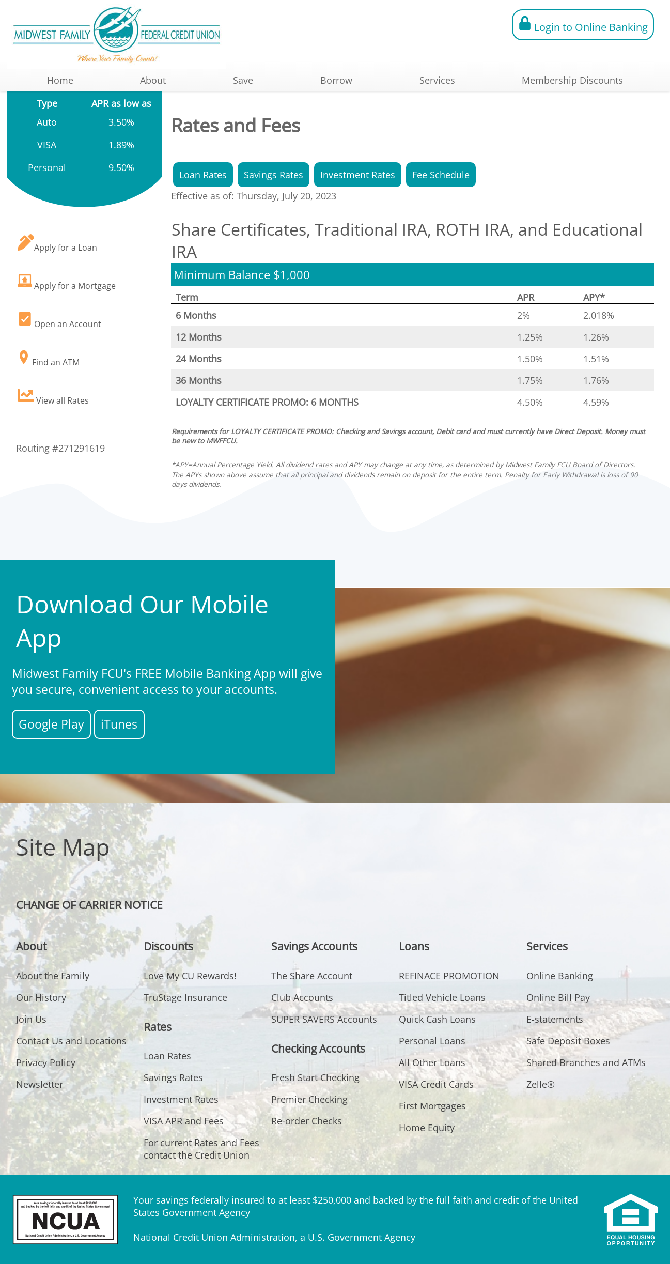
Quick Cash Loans (437, 1019)
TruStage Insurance (185, 997)
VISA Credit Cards (436, 1084)
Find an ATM (49, 358)
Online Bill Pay (558, 997)
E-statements (554, 1019)
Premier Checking (309, 1099)
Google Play (51, 724)
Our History (41, 997)
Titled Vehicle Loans (442, 997)
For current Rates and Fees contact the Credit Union (201, 1148)
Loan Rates (203, 174)
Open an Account (59, 320)
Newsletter (39, 1084)
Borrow (336, 80)
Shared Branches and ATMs (586, 1062)
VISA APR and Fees (184, 1121)
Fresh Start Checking (315, 1077)
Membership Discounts (572, 80)
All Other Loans (432, 1062)
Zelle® (540, 1084)
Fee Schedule (441, 174)
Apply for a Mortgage (67, 281)
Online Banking (559, 975)
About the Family (52, 975)
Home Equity (427, 1127)
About (153, 80)
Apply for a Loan (57, 243)
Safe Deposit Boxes (568, 1041)
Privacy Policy (45, 1062)
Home (60, 80)
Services (437, 80)
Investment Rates (357, 174)
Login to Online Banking (583, 25)
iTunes (119, 724)
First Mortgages (432, 1106)
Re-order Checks (306, 1121)
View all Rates (53, 396)
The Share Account (311, 975)
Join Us (31, 1019)
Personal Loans (432, 1041)
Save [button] (243, 80)
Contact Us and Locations (71, 1041)
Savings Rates (273, 174)
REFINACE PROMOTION (449, 975)
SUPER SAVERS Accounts (324, 1019)
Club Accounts (302, 997)
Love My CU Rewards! (190, 975)
